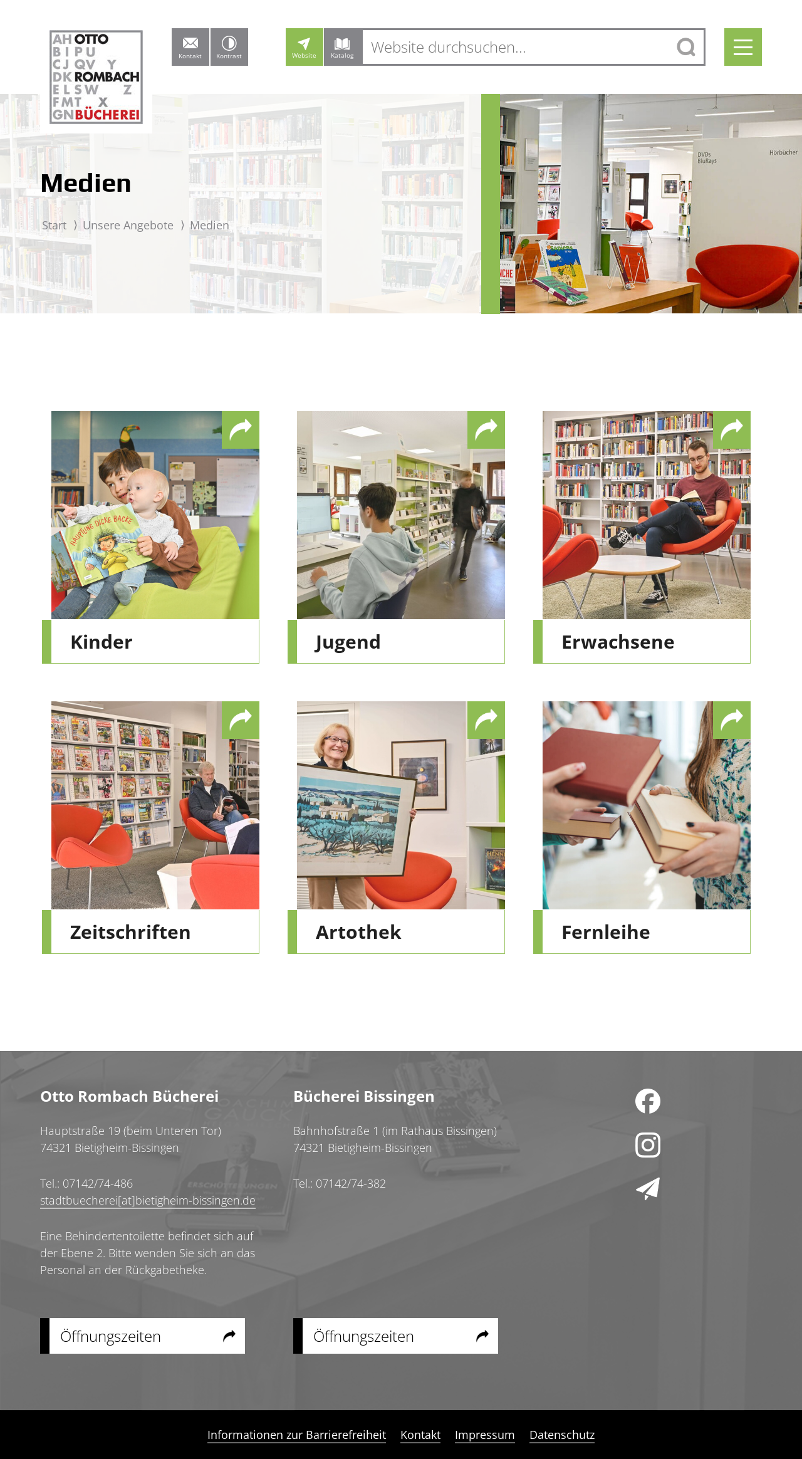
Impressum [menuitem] (485, 1434)
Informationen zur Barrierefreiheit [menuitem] (296, 1434)
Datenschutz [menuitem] (562, 1434)
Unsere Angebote (128, 225)
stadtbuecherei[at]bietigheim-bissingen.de (148, 1200)
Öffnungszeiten (110, 1336)
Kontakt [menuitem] (420, 1434)
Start (54, 225)
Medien (209, 225)
